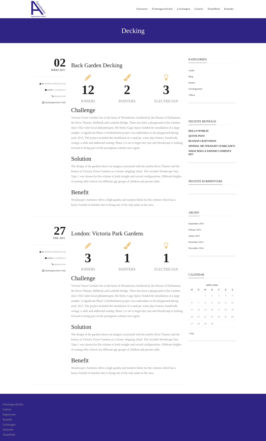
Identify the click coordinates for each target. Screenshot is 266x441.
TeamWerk (9, 434)
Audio (191, 70)
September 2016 (196, 223)
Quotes (191, 82)
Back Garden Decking (96, 65)
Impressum (9, 414)
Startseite (8, 429)
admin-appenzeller (55, 84)
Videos (191, 95)
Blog (190, 76)
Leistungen (9, 424)
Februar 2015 (194, 229)
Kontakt (7, 419)
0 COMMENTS (59, 90)
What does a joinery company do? (209, 153)
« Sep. (191, 333)
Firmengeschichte (13, 404)
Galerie (7, 409)
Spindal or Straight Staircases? (211, 146)
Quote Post (196, 136)
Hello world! (198, 131)
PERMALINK (60, 96)
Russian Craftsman (202, 141)
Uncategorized (195, 88)
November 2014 (196, 248)
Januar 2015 (194, 235)
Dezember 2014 (195, 242)
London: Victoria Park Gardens (107, 233)
